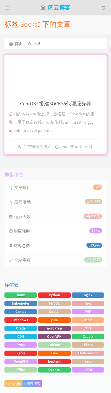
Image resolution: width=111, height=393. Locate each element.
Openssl (54, 369)
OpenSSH (21, 361)
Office (20, 369)
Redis (88, 320)
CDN (20, 336)
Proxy (21, 345)
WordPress (54, 328)
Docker (54, 311)
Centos (20, 311)
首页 (16, 43)
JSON (88, 369)
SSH (88, 328)
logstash (54, 361)
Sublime (54, 345)
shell (87, 303)
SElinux (87, 345)
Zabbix (88, 336)
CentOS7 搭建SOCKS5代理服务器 (55, 103)
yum (54, 320)
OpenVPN (54, 336)
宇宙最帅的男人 (37, 146)
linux (21, 295)
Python (54, 295)
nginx (88, 295)
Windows (21, 320)
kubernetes (20, 303)
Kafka (21, 353)
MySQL (54, 303)
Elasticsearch (87, 353)
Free (54, 353)
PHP (88, 311)
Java (87, 361)
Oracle (20, 328)
